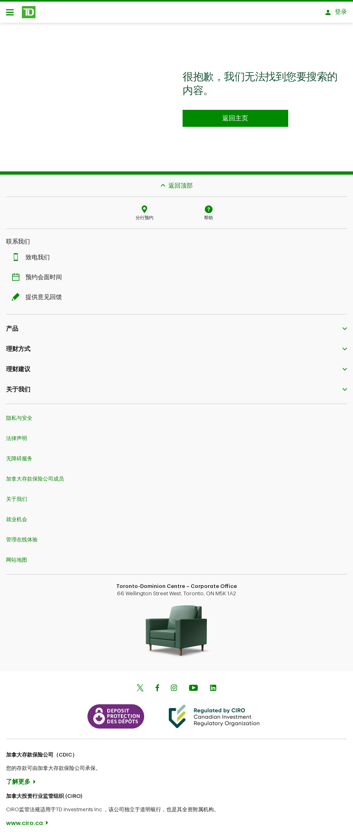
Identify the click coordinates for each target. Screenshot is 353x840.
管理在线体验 (22, 539)
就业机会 (16, 519)
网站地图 (16, 559)
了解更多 (18, 782)
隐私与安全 (19, 418)
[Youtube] (193, 688)
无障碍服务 (19, 458)
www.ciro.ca (24, 823)
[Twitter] (140, 688)
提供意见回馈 (39, 297)
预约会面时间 (39, 277)
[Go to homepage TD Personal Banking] (235, 118)
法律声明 (16, 438)
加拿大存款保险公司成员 (35, 478)
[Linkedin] (213, 688)
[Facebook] (157, 688)
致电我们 (33, 257)
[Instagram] (174, 688)
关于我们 (16, 499)
